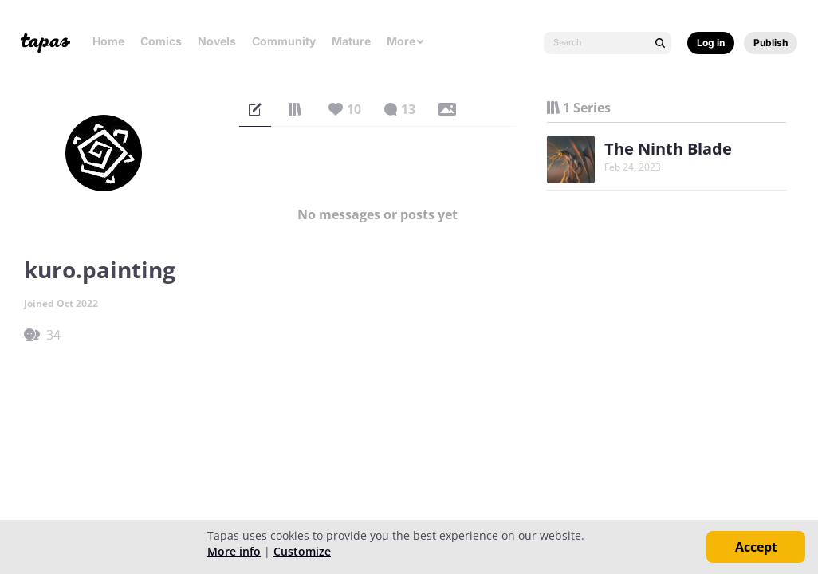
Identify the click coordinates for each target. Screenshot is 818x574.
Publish (770, 43)
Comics (161, 41)
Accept (756, 547)
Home (108, 41)
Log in (711, 43)
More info (234, 551)
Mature (351, 41)
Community (284, 41)
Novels (217, 41)
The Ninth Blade (668, 148)
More (406, 41)
